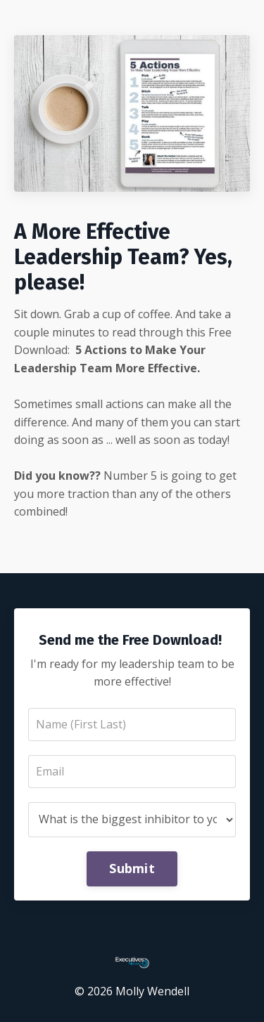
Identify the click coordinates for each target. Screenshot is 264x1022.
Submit (132, 868)
